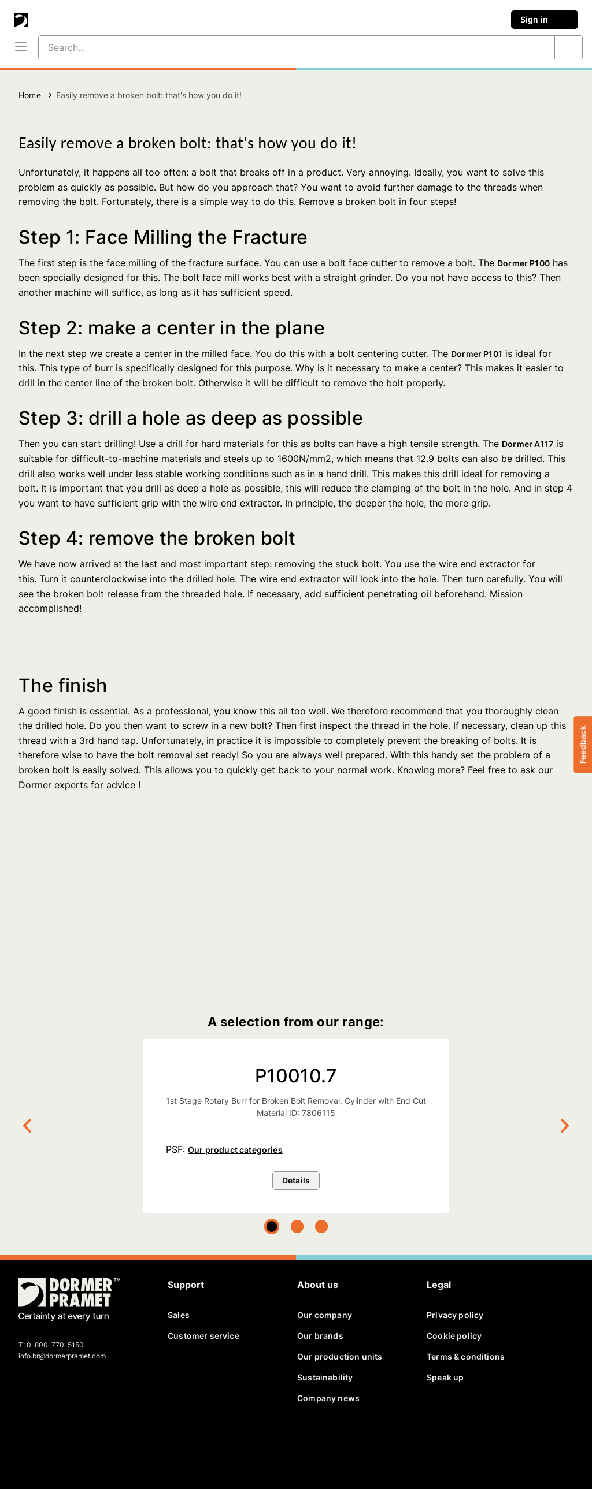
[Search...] (283, 47)
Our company (324, 1315)
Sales (179, 1315)
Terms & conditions (466, 1356)
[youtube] (88, 1441)
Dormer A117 (527, 444)
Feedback (582, 744)
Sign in (544, 19)
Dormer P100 (523, 263)
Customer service (203, 1336)
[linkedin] (68, 1441)
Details (296, 1180)
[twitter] (48, 1441)
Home (29, 95)
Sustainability (325, 1377)
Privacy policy (455, 1315)
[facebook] (28, 1441)
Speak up (445, 1377)
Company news (328, 1398)
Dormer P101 (476, 354)
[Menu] (20, 47)
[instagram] (108, 1441)
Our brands (320, 1336)
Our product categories (235, 1150)
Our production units (339, 1356)
